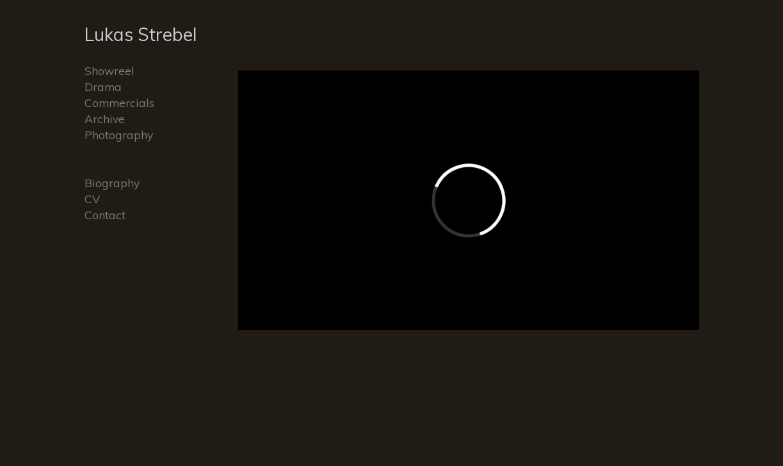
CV (92, 199)
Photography (119, 135)
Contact (105, 215)
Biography (112, 183)
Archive (105, 119)
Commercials (119, 103)
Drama (103, 86)
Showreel (109, 70)
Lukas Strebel (141, 34)
